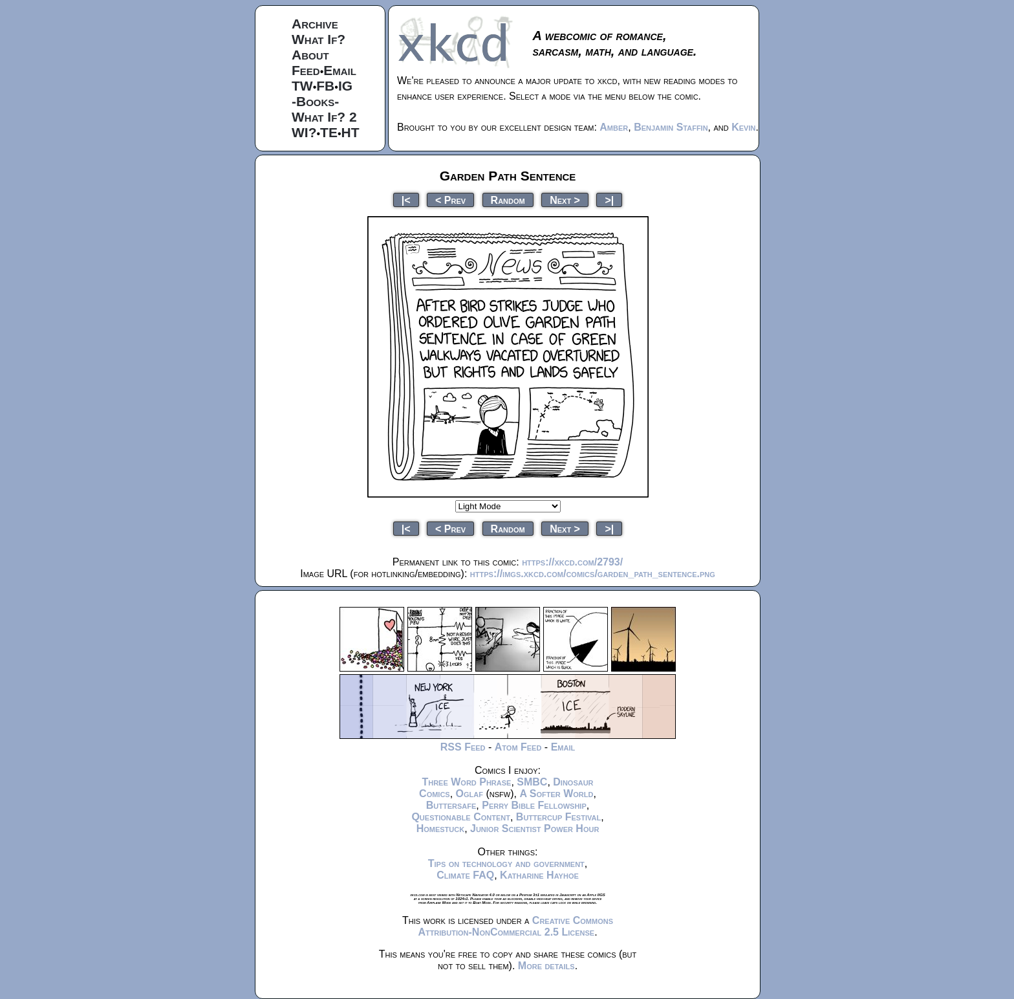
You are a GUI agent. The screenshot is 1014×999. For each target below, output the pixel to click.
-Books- (315, 101)
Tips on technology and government (506, 863)
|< (406, 199)
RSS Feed (463, 746)
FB (325, 85)
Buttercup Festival (558, 816)
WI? (304, 132)
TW (302, 85)
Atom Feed (518, 746)
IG (345, 85)
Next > (565, 199)
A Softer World (556, 793)
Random (508, 199)
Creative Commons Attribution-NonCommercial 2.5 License (515, 926)
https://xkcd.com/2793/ (572, 561)
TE (329, 132)
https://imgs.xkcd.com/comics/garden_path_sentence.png (592, 573)
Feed (306, 70)
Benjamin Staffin (670, 127)
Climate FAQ (465, 875)
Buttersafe (451, 805)
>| (609, 199)
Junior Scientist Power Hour (534, 828)
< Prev (450, 199)
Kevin (743, 127)
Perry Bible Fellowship (534, 805)
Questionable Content (460, 816)
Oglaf (469, 793)
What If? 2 (324, 116)
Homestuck (440, 828)
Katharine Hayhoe (539, 875)
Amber (613, 127)
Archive (315, 23)
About (310, 54)
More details (546, 965)
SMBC (532, 781)
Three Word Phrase (466, 781)
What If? (318, 39)
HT (350, 132)
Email (339, 70)
